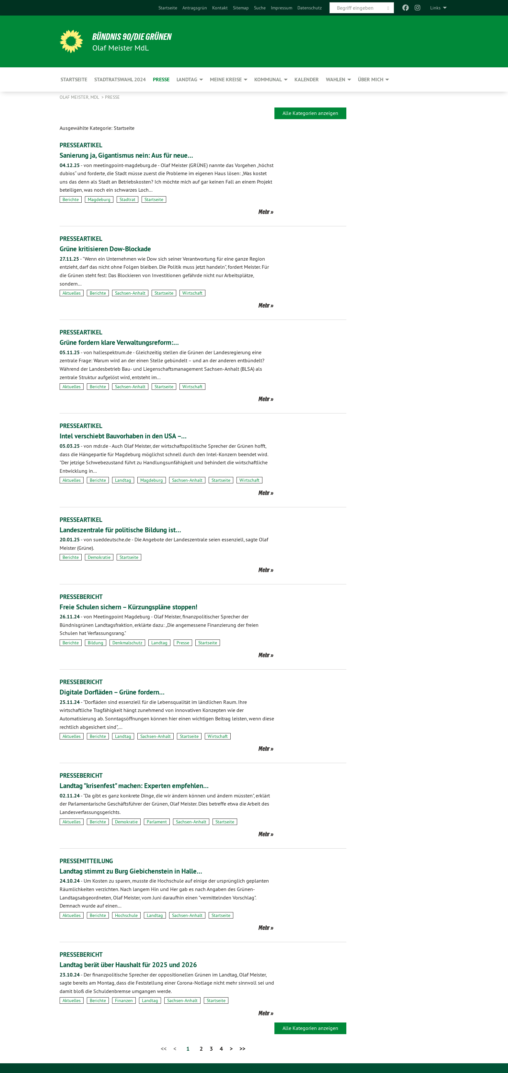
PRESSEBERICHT (82, 597)
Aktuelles (72, 293)
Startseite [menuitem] (74, 79)
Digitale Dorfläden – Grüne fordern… (120, 692)
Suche (260, 8)
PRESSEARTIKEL (82, 145)
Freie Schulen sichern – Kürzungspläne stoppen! (139, 607)
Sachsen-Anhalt (130, 293)
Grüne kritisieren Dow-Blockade (112, 248)
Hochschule (126, 915)
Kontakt (220, 8)
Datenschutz (309, 8)
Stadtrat (127, 199)
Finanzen (124, 1000)
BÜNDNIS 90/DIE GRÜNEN (139, 36)
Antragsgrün (194, 8)
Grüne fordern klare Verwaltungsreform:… (128, 342)
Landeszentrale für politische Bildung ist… (129, 530)
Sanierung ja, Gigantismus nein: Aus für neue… (136, 155)
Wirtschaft (192, 293)
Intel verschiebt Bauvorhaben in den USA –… (132, 436)
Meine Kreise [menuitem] (226, 79)
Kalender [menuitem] (306, 79)
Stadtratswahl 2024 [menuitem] (120, 79)
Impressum (281, 8)
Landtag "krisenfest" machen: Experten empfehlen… (145, 785)
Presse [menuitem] (161, 79)
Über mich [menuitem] (370, 79)
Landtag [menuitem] (187, 79)
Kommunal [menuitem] (268, 79)
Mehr (264, 211)
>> (242, 1048)
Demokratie (99, 557)
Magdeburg (99, 199)
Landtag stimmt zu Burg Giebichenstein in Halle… (141, 871)
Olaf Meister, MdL (80, 97)
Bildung (95, 643)
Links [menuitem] (435, 8)
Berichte (71, 199)
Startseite (167, 8)
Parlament (157, 822)
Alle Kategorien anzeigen (310, 113)
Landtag (123, 480)
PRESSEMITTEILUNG (88, 861)
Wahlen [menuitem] (335, 79)
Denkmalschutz (127, 643)
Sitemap (241, 8)
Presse (112, 97)
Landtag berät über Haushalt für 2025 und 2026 (140, 964)
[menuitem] (167, 8)
